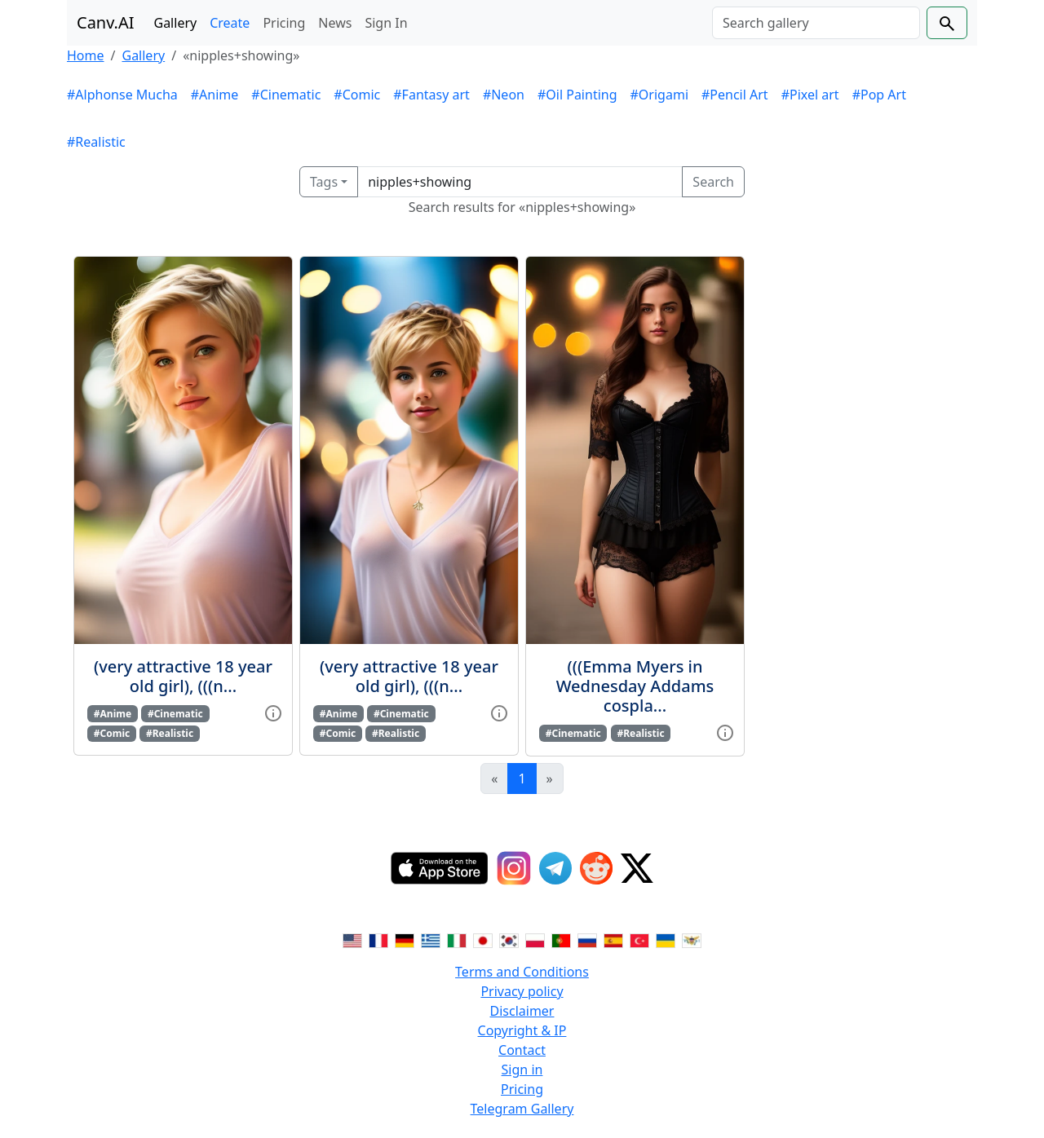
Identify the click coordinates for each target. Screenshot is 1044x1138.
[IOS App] (440, 868)
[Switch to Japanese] (483, 939)
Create (230, 23)
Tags (324, 182)
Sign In (386, 23)
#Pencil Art (734, 95)
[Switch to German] (404, 939)
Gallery (175, 23)
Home (85, 55)
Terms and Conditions (522, 972)
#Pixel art (810, 95)
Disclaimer (522, 1011)
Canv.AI (106, 22)
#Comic (357, 95)
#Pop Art (879, 95)
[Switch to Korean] (509, 939)
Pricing (284, 23)
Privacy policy (521, 991)
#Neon (503, 95)
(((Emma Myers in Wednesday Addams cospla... (635, 686)
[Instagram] (514, 868)
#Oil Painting (577, 95)
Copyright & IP (522, 1030)
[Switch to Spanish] (613, 939)
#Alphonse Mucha (122, 95)
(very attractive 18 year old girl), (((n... (183, 676)
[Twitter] (637, 868)
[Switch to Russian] (587, 939)
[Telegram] (555, 868)
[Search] (816, 23)
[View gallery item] (273, 712)
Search (713, 182)
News (335, 23)
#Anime (215, 95)
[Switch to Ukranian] (665, 939)
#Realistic (96, 142)
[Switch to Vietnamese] (691, 939)
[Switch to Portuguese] (561, 939)
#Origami (659, 95)
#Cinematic (286, 95)
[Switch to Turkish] (639, 939)
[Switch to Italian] (457, 939)
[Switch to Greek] (430, 939)
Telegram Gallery (522, 1109)
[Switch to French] (378, 939)
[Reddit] (596, 868)
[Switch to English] (352, 939)
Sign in (522, 1069)
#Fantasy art (431, 95)
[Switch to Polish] (535, 939)
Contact (522, 1050)
